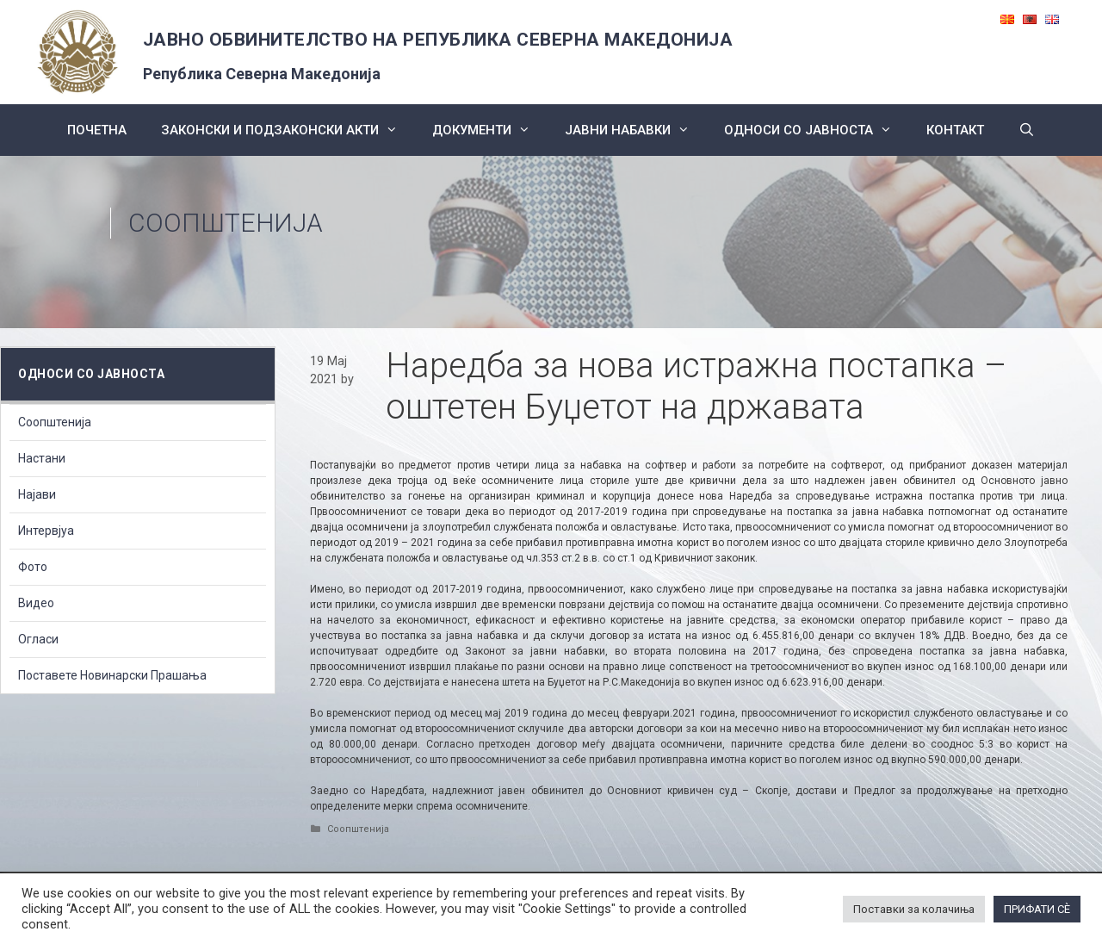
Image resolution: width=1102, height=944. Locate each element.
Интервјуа (46, 530)
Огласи (38, 639)
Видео (36, 603)
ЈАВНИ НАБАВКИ (636, 130)
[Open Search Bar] (1026, 130)
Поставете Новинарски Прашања (112, 675)
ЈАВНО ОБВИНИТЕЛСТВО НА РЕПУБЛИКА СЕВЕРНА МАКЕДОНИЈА (438, 39)
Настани (41, 458)
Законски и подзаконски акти (288, 130)
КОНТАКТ (955, 130)
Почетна (97, 130)
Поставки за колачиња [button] (914, 909)
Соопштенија (225, 223)
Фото (32, 567)
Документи (490, 130)
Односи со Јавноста (816, 130)
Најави (37, 494)
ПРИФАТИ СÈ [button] (1037, 909)
